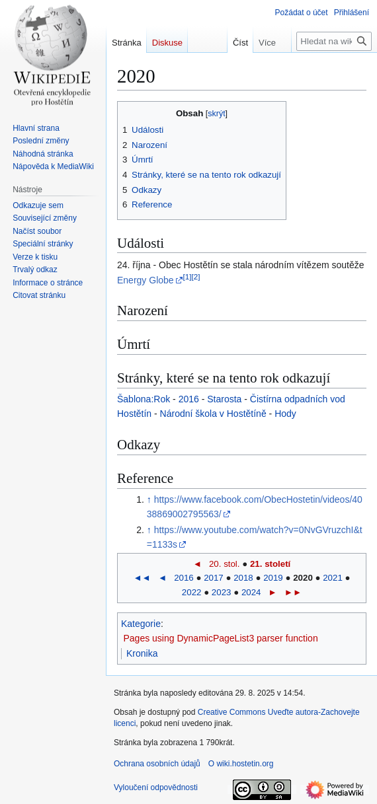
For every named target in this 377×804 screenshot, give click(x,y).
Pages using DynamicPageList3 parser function (221, 638)
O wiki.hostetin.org (241, 763)
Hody (285, 413)
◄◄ (141, 578)
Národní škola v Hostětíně (213, 413)
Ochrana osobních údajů (157, 763)
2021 (333, 578)
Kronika (141, 653)
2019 (273, 578)
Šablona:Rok (143, 399)
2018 (243, 578)
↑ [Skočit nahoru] (149, 499)
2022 (192, 592)
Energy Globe (145, 280)
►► (293, 592)
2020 (303, 578)
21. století (270, 564)
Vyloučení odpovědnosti (156, 787)
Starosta (224, 399)
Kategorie (141, 623)
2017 (214, 578)
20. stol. (224, 564)
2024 (251, 592)
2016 (189, 399)
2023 (221, 592)
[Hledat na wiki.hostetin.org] (334, 41)
